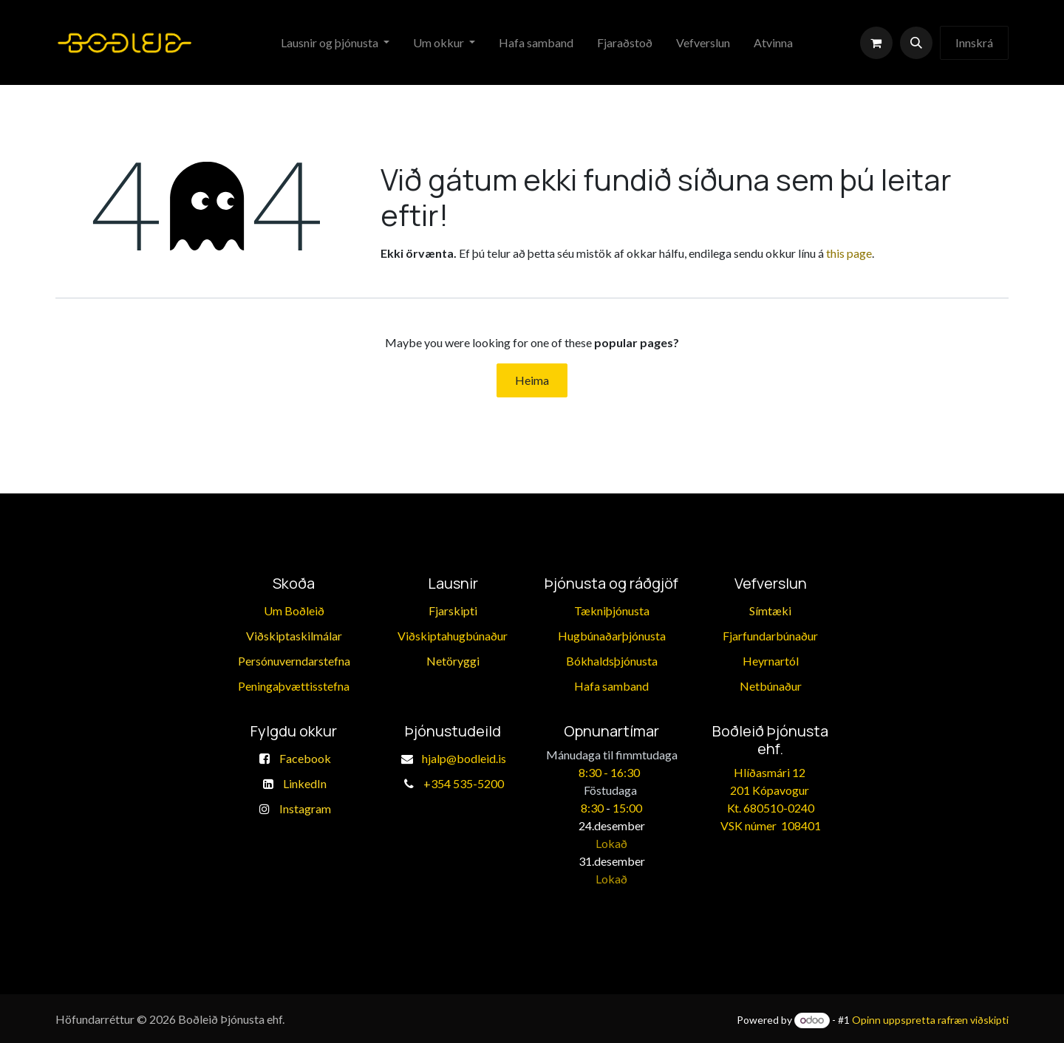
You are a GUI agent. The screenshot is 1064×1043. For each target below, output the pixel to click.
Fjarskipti (453, 610)
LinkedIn (305, 783)
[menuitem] (335, 43)
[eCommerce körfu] (876, 43)
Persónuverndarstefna (294, 661)
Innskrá (974, 42)
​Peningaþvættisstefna (293, 686)
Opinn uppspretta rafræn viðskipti (930, 1019)
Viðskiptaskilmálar (294, 636)
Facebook (305, 758)
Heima (532, 380)
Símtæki (770, 610)
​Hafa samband (611, 686)
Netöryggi (453, 661)
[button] (916, 43)
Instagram (305, 808)
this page (849, 253)
